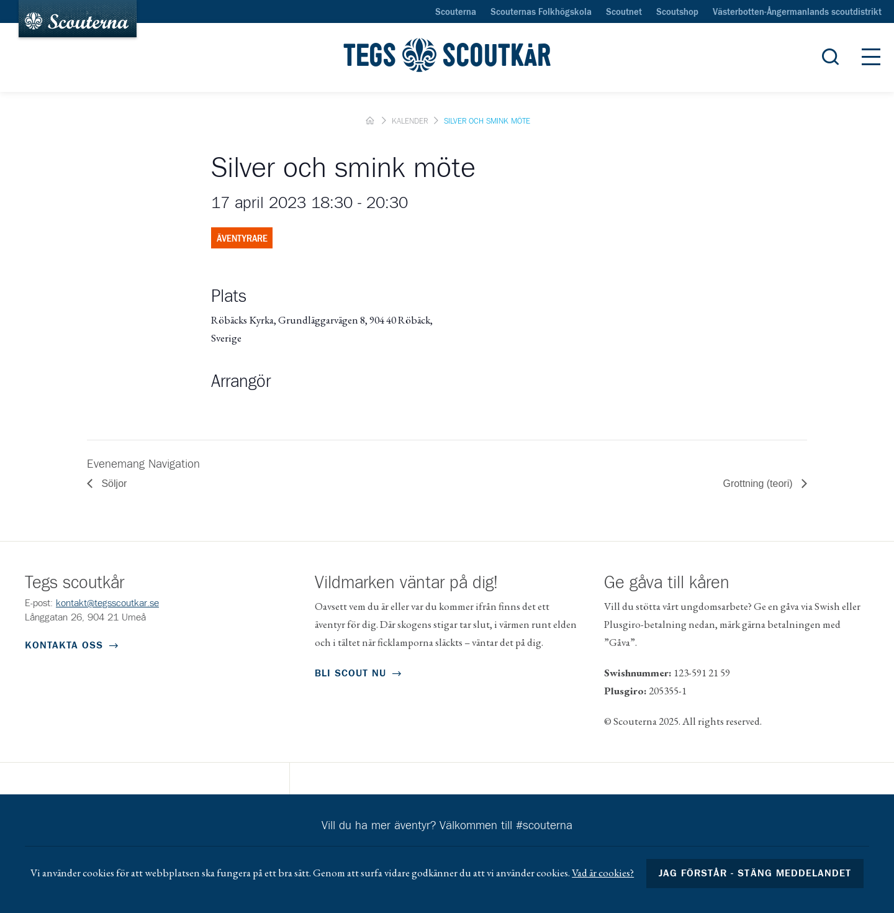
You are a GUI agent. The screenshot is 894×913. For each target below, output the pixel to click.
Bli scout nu (350, 673)
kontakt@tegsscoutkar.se (107, 603)
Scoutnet (624, 12)
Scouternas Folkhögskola (541, 12)
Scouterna (455, 12)
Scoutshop (677, 12)
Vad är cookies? (603, 872)
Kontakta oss (64, 645)
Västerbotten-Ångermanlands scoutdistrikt (797, 12)
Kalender (410, 121)
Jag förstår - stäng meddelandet (755, 873)
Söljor (113, 483)
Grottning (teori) (759, 483)
